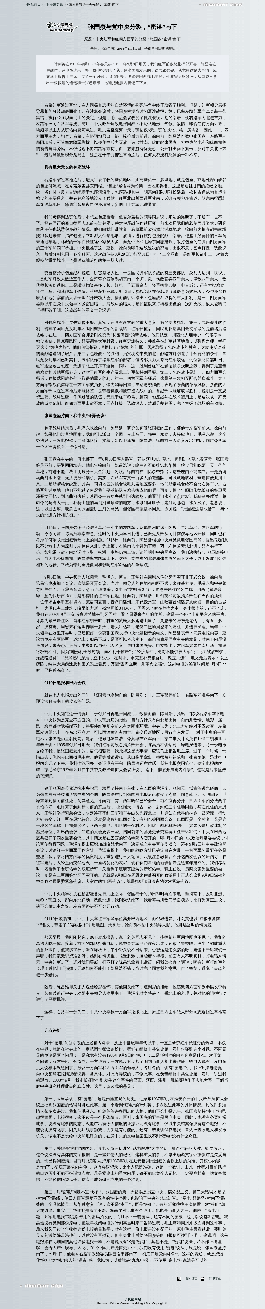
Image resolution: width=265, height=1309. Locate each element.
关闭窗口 (191, 1278)
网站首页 (34, 4)
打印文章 (215, 1278)
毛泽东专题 (54, 4)
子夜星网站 (132, 1299)
